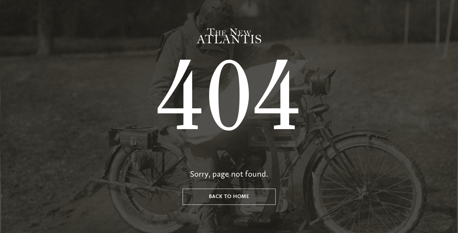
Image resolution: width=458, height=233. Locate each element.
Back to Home (229, 196)
